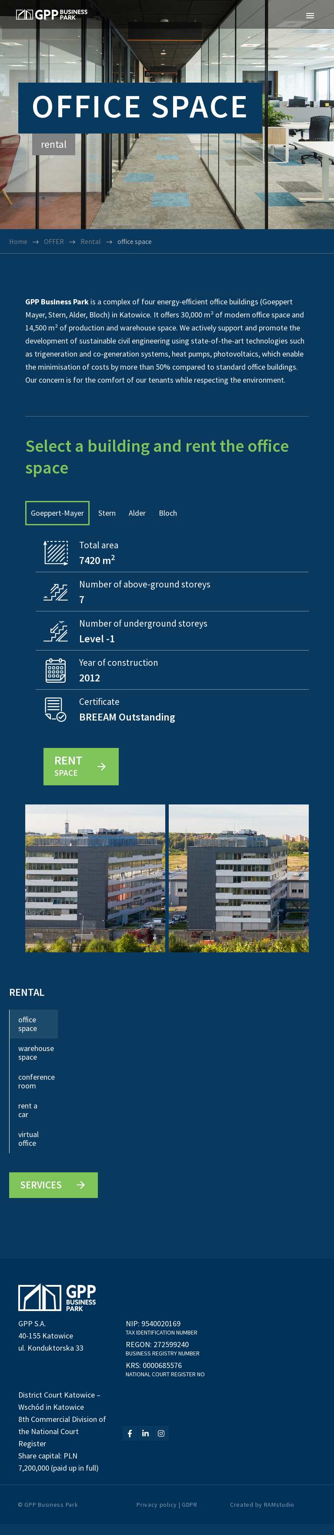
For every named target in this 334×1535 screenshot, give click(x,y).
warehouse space (36, 1063)
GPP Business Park (51, 1515)
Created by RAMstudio (262, 1515)
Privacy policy (157, 1515)
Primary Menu (310, 15)
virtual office (28, 1150)
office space (27, 1035)
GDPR (189, 1515)
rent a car (27, 1121)
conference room (36, 1092)
